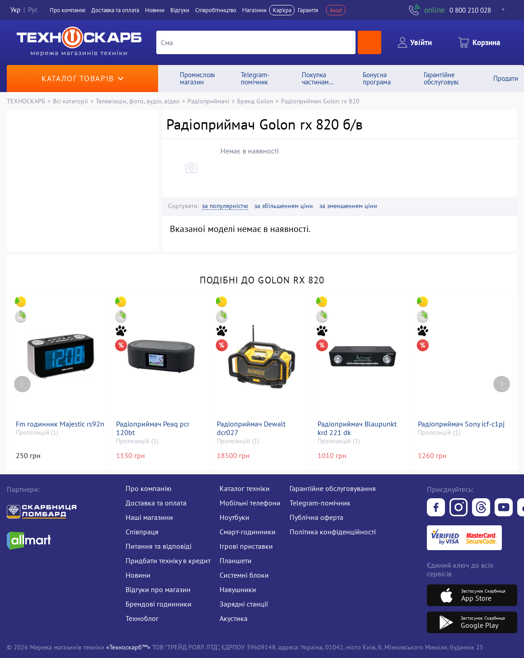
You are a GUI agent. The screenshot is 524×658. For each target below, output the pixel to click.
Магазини (254, 10)
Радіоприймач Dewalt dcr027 (251, 428)
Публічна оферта (316, 517)
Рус (33, 10)
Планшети (236, 560)
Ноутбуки (234, 517)
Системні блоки (244, 574)
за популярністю (225, 206)
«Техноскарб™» (128, 647)
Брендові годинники (159, 603)
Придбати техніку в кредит (168, 560)
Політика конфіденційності (333, 531)
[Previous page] (22, 384)
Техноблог (142, 618)
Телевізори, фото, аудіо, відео (138, 101)
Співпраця (142, 531)
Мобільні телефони (250, 502)
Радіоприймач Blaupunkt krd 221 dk (357, 428)
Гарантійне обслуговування (333, 488)
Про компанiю (67, 10)
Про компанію (149, 488)
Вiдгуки (179, 10)
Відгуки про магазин (158, 589)
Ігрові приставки (246, 546)
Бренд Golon (255, 101)
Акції (336, 10)
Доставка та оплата (115, 10)
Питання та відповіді (159, 546)
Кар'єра (282, 10)
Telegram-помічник (320, 502)
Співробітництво (215, 10)
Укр (15, 10)
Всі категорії (70, 101)
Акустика (234, 618)
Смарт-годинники (248, 531)
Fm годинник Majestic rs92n (60, 424)
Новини (154, 10)
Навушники (238, 589)
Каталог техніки (245, 488)
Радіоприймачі (208, 101)
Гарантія (308, 10)
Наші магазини (149, 517)
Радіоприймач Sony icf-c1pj (461, 424)
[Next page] (501, 384)
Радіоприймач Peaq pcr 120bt (152, 428)
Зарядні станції (244, 603)
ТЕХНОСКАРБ (26, 101)
